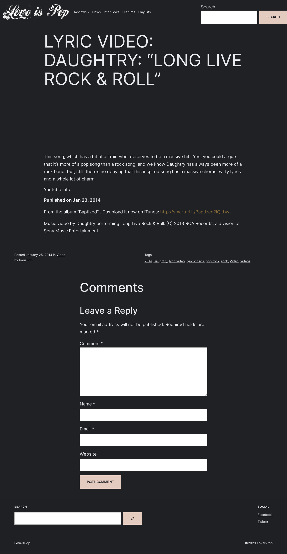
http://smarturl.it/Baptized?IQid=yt (195, 211)
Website (88, 454)
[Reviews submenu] (88, 12)
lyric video (177, 261)
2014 (148, 261)
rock (224, 261)
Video (61, 255)
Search (208, 6)
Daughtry (160, 261)
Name (87, 403)
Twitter (263, 522)
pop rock (212, 261)
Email (87, 428)
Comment (91, 343)
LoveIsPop (22, 543)
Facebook (265, 515)
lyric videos (195, 261)
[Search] (132, 518)
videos (245, 261)
